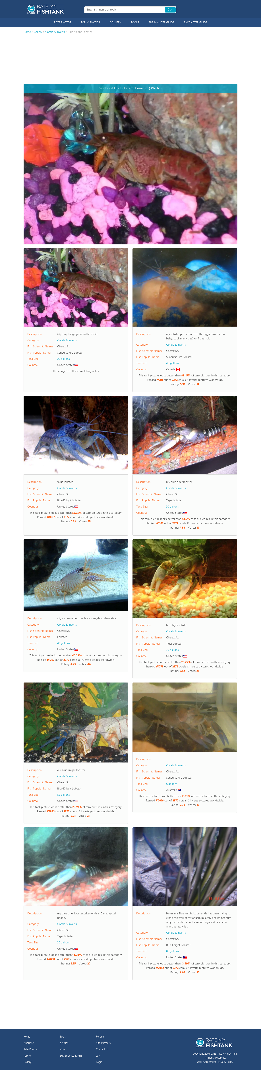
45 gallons (63, 643)
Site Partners (103, 1043)
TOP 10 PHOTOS (90, 22)
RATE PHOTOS (62, 22)
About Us (29, 1043)
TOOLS (135, 22)
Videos (63, 1049)
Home (27, 1037)
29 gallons (63, 359)
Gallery (27, 1062)
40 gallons (172, 363)
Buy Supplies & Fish (71, 1056)
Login (99, 1062)
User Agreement (206, 1062)
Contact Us (102, 1049)
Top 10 (27, 1056)
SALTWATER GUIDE (195, 22)
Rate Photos (30, 1049)
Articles (64, 1043)
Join (98, 1056)
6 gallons (171, 784)
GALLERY (115, 22)
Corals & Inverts (67, 340)
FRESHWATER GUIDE (161, 22)
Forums (100, 1037)
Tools (63, 1037)
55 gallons (63, 795)
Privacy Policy (225, 1062)
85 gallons (172, 951)
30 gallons (172, 506)
